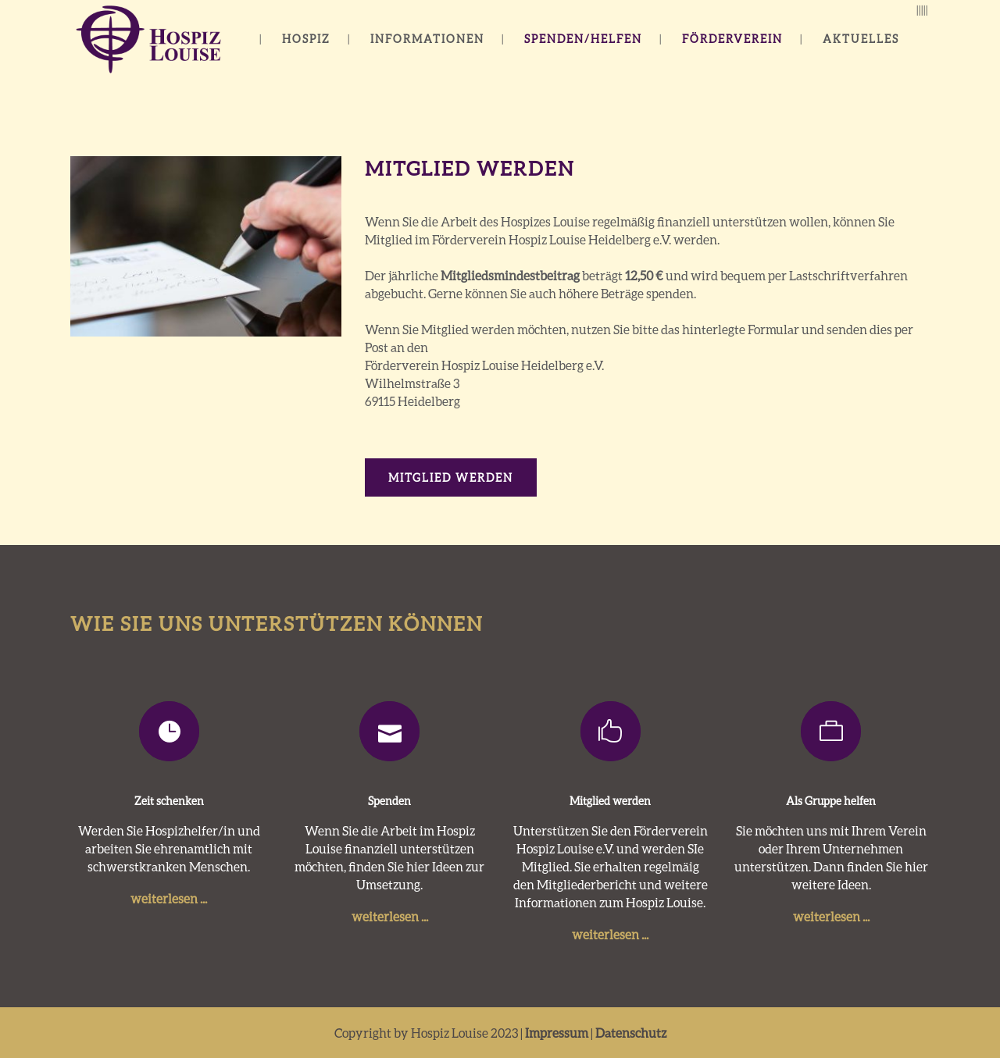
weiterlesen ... (168, 898)
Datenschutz (630, 1032)
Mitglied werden (450, 477)
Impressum (556, 1032)
